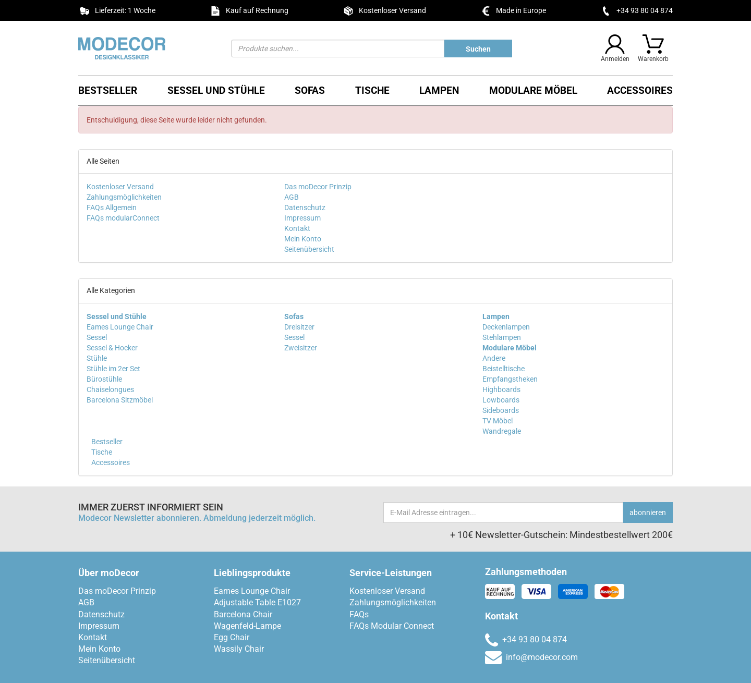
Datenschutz (304, 207)
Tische (372, 90)
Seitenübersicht (309, 249)
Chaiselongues (110, 389)
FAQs (359, 614)
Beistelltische (503, 368)
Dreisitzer (299, 327)
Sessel (97, 337)
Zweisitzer (300, 348)
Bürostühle (104, 379)
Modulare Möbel (533, 90)
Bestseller (107, 90)
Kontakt (297, 228)
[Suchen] (338, 48)
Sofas (310, 90)
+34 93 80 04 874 (644, 10)
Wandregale (501, 431)
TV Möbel (497, 421)
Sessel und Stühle (216, 90)
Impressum (302, 218)
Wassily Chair (239, 649)
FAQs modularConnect (123, 218)
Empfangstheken (510, 379)
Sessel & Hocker (112, 348)
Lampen (439, 90)
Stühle (97, 358)
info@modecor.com (531, 657)
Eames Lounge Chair (120, 327)
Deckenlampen (506, 327)
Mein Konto (302, 239)
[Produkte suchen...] (478, 48)
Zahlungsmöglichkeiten (124, 197)
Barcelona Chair (243, 614)
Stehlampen (501, 337)
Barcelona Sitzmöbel (120, 400)
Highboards (501, 389)
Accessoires (640, 90)
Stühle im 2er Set (113, 368)
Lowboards (500, 400)
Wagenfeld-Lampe (247, 626)
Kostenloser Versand (120, 186)
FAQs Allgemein (112, 207)
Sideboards (500, 410)
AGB (291, 197)
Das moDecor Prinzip (318, 186)
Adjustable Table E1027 (257, 602)
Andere (493, 358)
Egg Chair (231, 637)
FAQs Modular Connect (391, 626)
